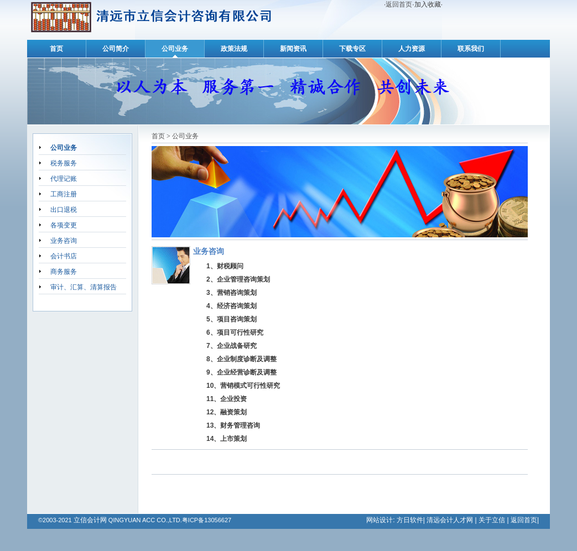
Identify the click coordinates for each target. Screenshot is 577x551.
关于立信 (492, 520)
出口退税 (63, 210)
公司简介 (115, 49)
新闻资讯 (293, 49)
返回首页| (525, 520)
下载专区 (352, 49)
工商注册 (63, 194)
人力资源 (411, 49)
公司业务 (175, 49)
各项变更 (63, 225)
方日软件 (408, 520)
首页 (56, 49)
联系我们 (471, 49)
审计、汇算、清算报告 (83, 287)
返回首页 (399, 4)
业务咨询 (63, 241)
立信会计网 (90, 520)
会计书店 (63, 256)
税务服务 (63, 163)
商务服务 (63, 272)
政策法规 (234, 49)
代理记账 (63, 179)
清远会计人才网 (450, 520)
